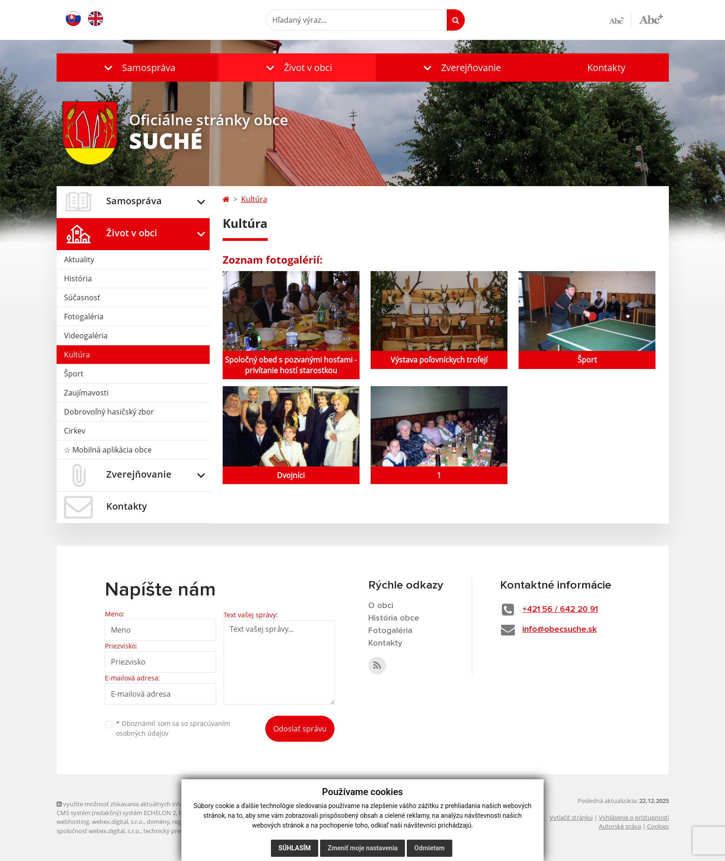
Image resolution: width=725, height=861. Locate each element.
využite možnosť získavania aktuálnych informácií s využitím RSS (148, 804)
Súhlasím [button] (294, 848)
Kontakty (606, 67)
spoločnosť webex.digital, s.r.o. (99, 831)
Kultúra (77, 355)
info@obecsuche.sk (559, 629)
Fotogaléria (83, 316)
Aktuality (79, 259)
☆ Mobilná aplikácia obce (108, 450)
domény (158, 821)
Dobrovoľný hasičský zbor (109, 412)
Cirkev (74, 431)
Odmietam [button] (429, 848)
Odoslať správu (300, 729)
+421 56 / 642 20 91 (560, 609)
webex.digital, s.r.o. (118, 821)
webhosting (73, 821)
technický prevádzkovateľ (178, 831)
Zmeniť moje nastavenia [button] (362, 848)
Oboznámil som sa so (173, 728)
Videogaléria (86, 335)
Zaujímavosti (86, 393)
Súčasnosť (82, 297)
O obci (380, 606)
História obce (393, 618)
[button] (138, 67)
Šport (73, 374)
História (78, 278)
